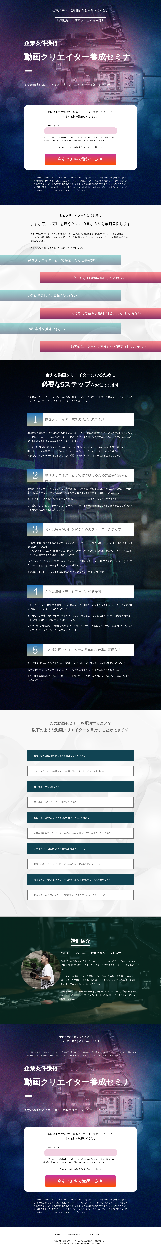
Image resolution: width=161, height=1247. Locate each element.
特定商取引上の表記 (75, 1234)
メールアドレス (52, 125)
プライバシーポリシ (96, 1234)
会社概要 (58, 1234)
